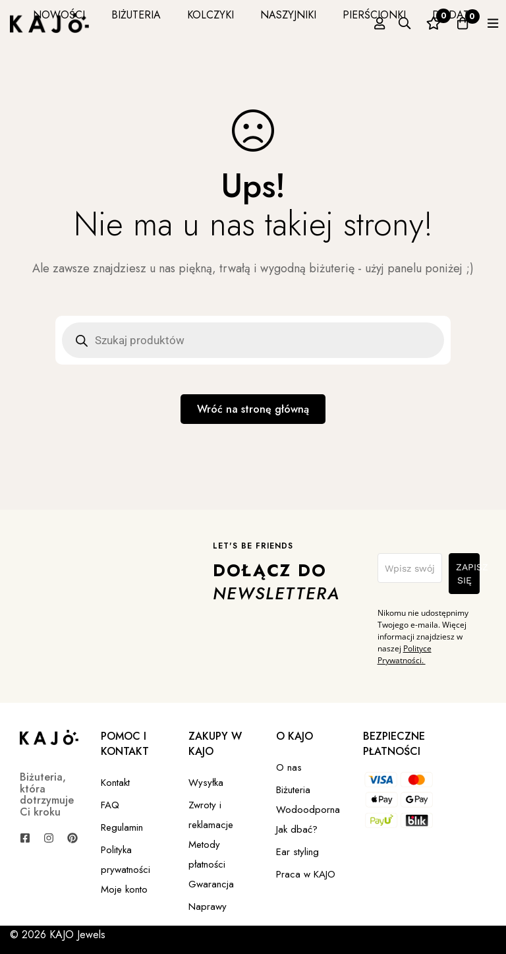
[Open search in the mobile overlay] (253, 340)
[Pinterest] (72, 838)
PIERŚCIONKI (355, 14)
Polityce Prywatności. (405, 655)
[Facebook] (25, 838)
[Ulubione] (421, 23)
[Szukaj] (388, 23)
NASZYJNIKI (269, 14)
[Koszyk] (454, 23)
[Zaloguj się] (355, 23)
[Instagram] (48, 838)
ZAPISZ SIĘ (468, 574)
